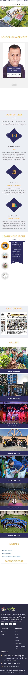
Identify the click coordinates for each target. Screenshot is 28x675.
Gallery (16, 637)
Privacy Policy (18, 643)
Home (16, 631)
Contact (17, 640)
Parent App (23, 4)
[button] (9, 25)
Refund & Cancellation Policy (20, 647)
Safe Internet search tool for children (11, 556)
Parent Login (14, 4)
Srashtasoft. (22, 672)
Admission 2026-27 (7, 550)
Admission (3, 631)
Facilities (3, 634)
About (16, 634)
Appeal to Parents (6, 553)
